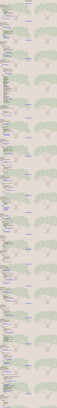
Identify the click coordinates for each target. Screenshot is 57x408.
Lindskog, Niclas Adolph (10, 279)
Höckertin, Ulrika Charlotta (7, 292)
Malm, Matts (5, 161)
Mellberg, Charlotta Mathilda (11, 315)
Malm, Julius (8, 300)
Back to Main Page (28, 3)
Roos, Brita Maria (9, 52)
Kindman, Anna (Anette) (7, 27)
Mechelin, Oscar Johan (6, 384)
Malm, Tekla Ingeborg (6, 96)
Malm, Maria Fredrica (10, 153)
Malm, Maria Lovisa (6, 85)
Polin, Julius (5, 246)
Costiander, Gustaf (5, 208)
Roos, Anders (5, 123)
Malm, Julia (4, 36)
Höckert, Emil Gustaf (6, 55)
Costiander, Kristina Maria (6, 362)
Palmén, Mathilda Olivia (6, 18)
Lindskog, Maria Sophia (10, 228)
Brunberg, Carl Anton (10, 332)
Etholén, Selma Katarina (6, 231)
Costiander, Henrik (5, 209)
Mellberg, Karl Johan (9, 73)
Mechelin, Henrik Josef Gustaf (7, 391)
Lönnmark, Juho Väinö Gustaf (7, 261)
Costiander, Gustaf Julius (6, 363)
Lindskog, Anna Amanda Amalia (7, 115)
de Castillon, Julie (9, 381)
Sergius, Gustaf (6, 349)
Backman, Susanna (9, 359)
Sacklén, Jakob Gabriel (7, 269)
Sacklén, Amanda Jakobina (6, 282)
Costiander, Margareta (6, 207)
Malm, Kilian (8, 15)
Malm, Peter (5, 291)
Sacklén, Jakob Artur (6, 283)
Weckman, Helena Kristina (7, 350)
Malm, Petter (5, 64)
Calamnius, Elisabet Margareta (8, 180)
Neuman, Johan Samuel (7, 143)
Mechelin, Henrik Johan (7, 371)
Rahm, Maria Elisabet (7, 124)
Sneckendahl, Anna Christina (7, 162)
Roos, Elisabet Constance (6, 134)
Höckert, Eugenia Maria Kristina (7, 56)
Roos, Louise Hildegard (6, 135)
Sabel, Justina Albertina (7, 270)
